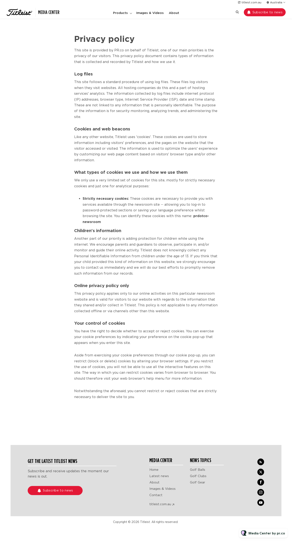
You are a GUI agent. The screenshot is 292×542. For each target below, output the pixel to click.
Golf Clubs (198, 476)
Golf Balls (197, 470)
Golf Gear (197, 482)
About (174, 13)
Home (153, 470)
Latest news (159, 476)
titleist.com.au (251, 2)
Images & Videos (150, 13)
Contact (155, 495)
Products (120, 13)
